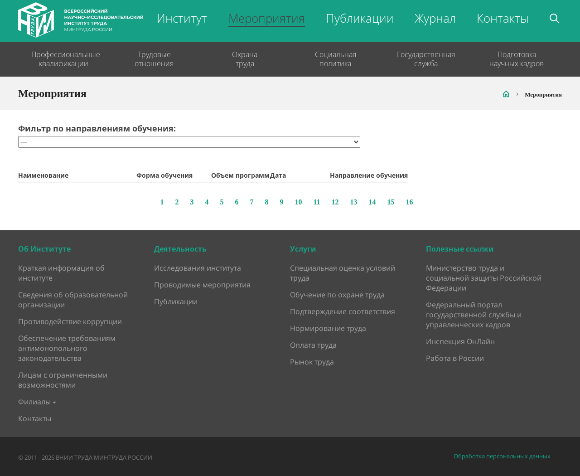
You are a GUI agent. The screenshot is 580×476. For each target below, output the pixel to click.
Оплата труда (313, 345)
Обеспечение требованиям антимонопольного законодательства (67, 348)
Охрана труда (244, 58)
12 (335, 202)
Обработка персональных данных (502, 456)
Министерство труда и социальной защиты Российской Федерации (483, 278)
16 (409, 202)
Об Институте (44, 249)
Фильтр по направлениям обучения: (97, 128)
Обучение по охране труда (337, 295)
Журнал (435, 18)
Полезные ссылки (460, 249)
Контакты (503, 18)
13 (354, 202)
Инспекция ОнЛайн (460, 341)
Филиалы (34, 402)
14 (372, 202)
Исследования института (197, 268)
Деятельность (180, 249)
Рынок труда (312, 362)
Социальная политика (335, 58)
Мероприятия (266, 18)
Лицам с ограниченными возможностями (62, 380)
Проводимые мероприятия (202, 285)
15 (391, 202)
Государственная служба (426, 58)
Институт (182, 18)
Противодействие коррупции (70, 321)
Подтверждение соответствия (342, 311)
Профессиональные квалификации (63, 58)
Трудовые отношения (154, 58)
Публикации (360, 18)
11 (316, 202)
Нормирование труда (328, 328)
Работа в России (455, 358)
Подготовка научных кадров (516, 58)
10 (298, 202)
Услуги (303, 249)
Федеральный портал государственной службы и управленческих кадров (474, 315)
